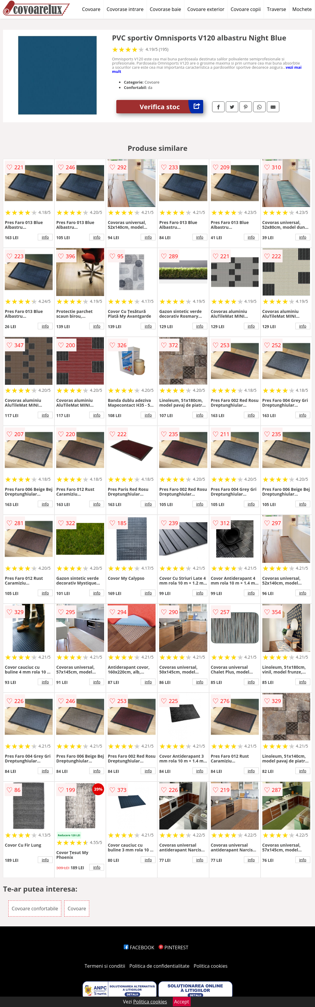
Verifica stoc (171, 106)
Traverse (276, 9)
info (45, 237)
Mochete (302, 9)
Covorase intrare (124, 9)
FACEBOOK (139, 947)
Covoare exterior (206, 9)
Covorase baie (165, 9)
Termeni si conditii (104, 966)
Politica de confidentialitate (159, 966)
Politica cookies (211, 966)
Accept (181, 1001)
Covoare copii (246, 9)
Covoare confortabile (35, 908)
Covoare (91, 9)
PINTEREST (173, 947)
